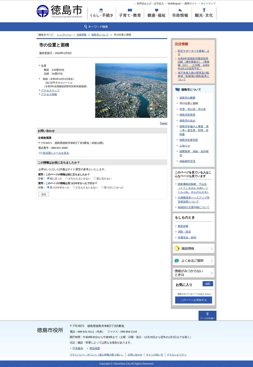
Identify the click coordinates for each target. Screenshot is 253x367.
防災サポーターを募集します (193, 52)
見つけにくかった (114, 187)
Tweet (163, 123)
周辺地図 (94, 348)
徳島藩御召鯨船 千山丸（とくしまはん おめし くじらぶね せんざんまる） (193, 188)
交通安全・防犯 (187, 237)
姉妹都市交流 (187, 161)
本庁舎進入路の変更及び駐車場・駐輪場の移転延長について (193, 76)
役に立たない (104, 178)
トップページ (64, 34)
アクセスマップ (50, 90)
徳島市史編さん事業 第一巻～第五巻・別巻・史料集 (194, 130)
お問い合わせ (135, 354)
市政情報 (81, 34)
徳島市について (100, 34)
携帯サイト (190, 3)
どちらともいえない (79, 178)
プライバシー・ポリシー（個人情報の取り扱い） (97, 354)
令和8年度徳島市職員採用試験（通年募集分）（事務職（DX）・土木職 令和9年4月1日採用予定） (193, 63)
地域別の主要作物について (193, 207)
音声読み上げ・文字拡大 (150, 3)
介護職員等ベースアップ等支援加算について (193, 199)
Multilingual (174, 3)
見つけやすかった (60, 187)
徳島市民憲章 (187, 114)
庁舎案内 (78, 348)
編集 (207, 283)
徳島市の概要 (187, 97)
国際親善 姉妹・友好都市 (194, 153)
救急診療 (183, 226)
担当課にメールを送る (56, 152)
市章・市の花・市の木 (193, 109)
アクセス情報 (49, 94)
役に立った (56, 178)
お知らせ (185, 145)
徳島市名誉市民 (189, 139)
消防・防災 (184, 231)
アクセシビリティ (177, 354)
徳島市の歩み (187, 120)
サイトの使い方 (154, 354)
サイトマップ (208, 3)
